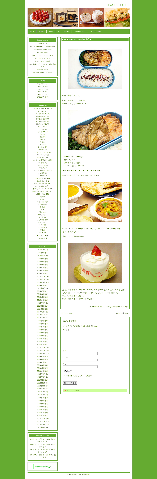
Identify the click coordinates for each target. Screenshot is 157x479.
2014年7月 (41, 327)
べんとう (41, 126)
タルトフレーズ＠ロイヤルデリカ (41, 439)
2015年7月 (41, 291)
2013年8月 (41, 359)
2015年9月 (41, 285)
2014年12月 (41, 312)
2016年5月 (41, 262)
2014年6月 (41, 330)
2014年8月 (41, 324)
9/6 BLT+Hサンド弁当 (42, 61)
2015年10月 (41, 282)
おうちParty (41, 131)
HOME (32, 32)
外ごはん (41, 147)
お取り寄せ (41, 214)
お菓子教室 (41, 175)
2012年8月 (41, 395)
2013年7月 (41, 362)
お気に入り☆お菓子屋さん (41, 191)
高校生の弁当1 (41, 124)
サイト (65, 367)
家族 (41, 197)
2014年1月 (41, 344)
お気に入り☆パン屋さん (41, 189)
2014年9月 (41, 321)
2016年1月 (41, 273)
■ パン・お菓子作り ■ (41, 160)
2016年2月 (41, 270)
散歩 (41, 199)
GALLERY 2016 (63, 32)
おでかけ (41, 204)
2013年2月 (41, 377)
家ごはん (41, 111)
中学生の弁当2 (41, 119)
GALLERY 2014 (95, 32)
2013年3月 (41, 374)
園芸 (41, 230)
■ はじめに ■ (41, 235)
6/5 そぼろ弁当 (67, 313)
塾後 (41, 137)
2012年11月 (41, 386)
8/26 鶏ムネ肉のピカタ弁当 (43, 72)
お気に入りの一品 (41, 181)
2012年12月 (41, 383)
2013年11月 (41, 350)
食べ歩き (41, 149)
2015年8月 (41, 288)
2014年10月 (41, 318)
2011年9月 (41, 427)
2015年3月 (41, 303)
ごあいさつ (41, 238)
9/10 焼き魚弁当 (42, 52)
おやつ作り (41, 168)
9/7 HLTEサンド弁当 (42, 58)
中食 (41, 142)
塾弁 (41, 139)
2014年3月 (41, 339)
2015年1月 (41, 309)
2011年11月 (41, 421)
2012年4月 (41, 407)
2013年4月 (41, 371)
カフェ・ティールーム (41, 152)
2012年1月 (41, 415)
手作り (41, 225)
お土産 (41, 217)
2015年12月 (41, 276)
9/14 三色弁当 (43, 44)
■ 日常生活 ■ (40, 194)
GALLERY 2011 (42, 84)
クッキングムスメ (41, 114)
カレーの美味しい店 (41, 186)
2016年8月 (41, 253)
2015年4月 (41, 300)
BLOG (51, 32)
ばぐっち (40, 441)
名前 (64, 354)
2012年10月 (41, 389)
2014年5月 (41, 333)
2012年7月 (41, 398)
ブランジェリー (41, 154)
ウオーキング (41, 202)
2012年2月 (41, 412)
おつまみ (41, 129)
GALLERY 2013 (42, 89)
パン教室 (41, 173)
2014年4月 (41, 336)
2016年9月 (41, 250)
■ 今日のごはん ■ (40, 108)
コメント (66, 330)
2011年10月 (41, 424)
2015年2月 (41, 306)
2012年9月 (41, 392)
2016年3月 (41, 267)
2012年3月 (41, 410)
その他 (41, 232)
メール (65, 361)
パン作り (41, 163)
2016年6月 (41, 259)
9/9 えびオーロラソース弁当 (42, 55)
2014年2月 (41, 341)
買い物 (41, 212)
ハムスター (41, 227)
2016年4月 (41, 265)
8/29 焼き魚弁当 (42, 69)
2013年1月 (41, 380)
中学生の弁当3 (41, 121)
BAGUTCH (117, 5)
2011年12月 (41, 418)
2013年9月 (41, 356)
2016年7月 (41, 256)
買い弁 (41, 144)
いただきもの (41, 220)
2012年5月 (41, 404)
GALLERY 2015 (79, 32)
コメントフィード (72, 394)
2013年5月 (41, 368)
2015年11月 (41, 279)
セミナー (41, 222)
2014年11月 (41, 315)
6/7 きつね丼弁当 (122, 313)
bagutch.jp (72, 474)
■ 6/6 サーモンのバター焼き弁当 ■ (76, 39)
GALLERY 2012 (42, 87)
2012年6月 (41, 401)
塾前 (41, 134)
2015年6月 (41, 294)
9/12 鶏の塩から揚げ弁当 (43, 49)
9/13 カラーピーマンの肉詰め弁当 (42, 46)
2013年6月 (41, 365)
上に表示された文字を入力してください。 (78, 379)
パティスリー (41, 157)
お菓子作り (41, 165)
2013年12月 (41, 347)
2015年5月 (41, 297)
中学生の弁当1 (122, 306)
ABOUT (41, 32)
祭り (41, 207)
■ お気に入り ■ (40, 178)
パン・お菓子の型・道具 (41, 170)
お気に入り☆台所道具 (41, 183)
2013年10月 (41, 353)
